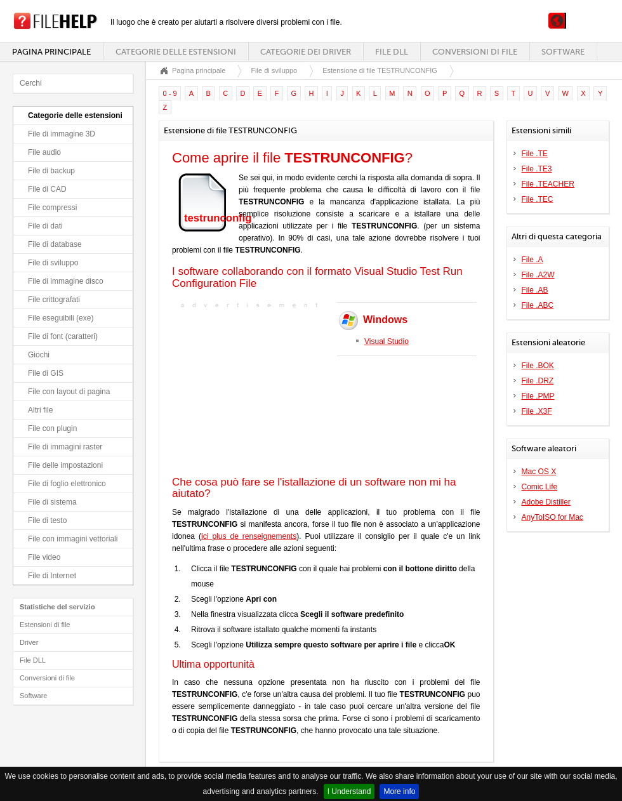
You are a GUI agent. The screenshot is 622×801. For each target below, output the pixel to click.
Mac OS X (539, 471)
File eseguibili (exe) (60, 318)
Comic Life (540, 486)
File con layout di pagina (69, 391)
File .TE (535, 153)
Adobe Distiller (546, 502)
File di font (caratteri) (63, 336)
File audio (44, 152)
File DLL (391, 51)
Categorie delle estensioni (176, 51)
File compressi (52, 207)
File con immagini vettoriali (72, 538)
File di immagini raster (65, 446)
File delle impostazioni (65, 465)
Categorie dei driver (305, 51)
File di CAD (47, 189)
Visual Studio (386, 341)
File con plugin (52, 428)
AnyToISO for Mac (552, 517)
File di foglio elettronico (67, 483)
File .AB (535, 290)
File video (44, 557)
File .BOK (538, 365)
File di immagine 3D (61, 133)
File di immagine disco (65, 281)
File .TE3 (537, 168)
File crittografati (54, 299)
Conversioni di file (474, 51)
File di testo (47, 520)
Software (563, 51)
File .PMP (538, 396)
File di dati (45, 226)
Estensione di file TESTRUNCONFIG (379, 70)
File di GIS (45, 373)
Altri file (40, 410)
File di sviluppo (53, 262)
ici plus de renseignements (248, 536)
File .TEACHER (548, 184)
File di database (55, 244)
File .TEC (537, 199)
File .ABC (538, 305)
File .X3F (537, 411)
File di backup (51, 170)
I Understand (349, 791)
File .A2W (538, 274)
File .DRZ (538, 380)
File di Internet (52, 575)
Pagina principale (51, 51)
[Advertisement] (251, 391)
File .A (532, 259)
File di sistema (52, 502)
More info (399, 791)
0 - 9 (170, 93)
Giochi (39, 354)
